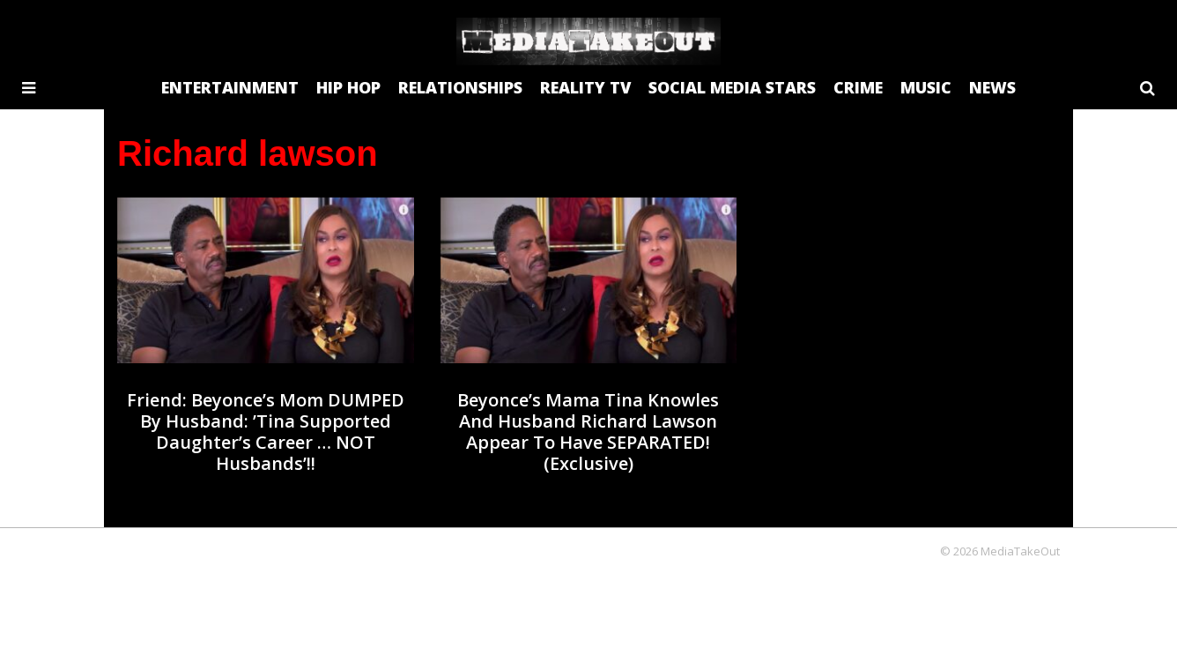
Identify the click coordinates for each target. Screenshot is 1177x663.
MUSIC (925, 87)
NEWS (992, 87)
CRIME (858, 87)
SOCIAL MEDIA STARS (732, 87)
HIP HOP (348, 87)
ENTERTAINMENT (230, 87)
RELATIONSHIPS (460, 87)
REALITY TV (585, 87)
